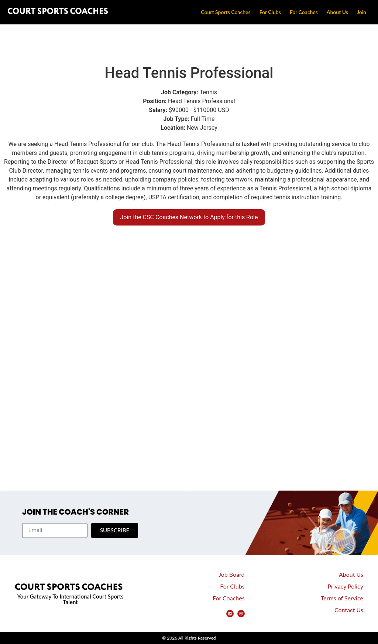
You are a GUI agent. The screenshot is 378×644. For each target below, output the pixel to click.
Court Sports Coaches (225, 12)
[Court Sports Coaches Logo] (59, 12)
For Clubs (270, 12)
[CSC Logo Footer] (70, 588)
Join (361, 12)
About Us (337, 12)
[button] (189, 217)
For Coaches (304, 12)
